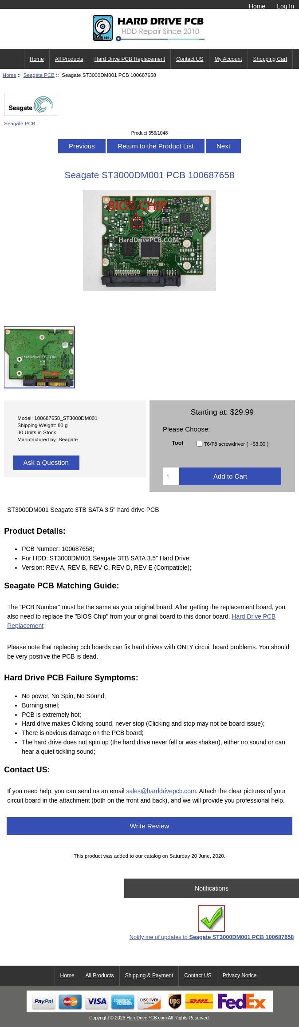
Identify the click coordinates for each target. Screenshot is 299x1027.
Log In (285, 6)
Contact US (189, 59)
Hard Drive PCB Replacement (129, 59)
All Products (69, 59)
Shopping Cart (270, 59)
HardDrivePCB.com (146, 1017)
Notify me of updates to (212, 922)
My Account (228, 59)
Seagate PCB (39, 75)
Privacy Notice (240, 975)
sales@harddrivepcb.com (161, 791)
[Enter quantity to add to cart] (171, 476)
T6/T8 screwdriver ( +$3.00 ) (236, 444)
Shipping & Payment (149, 975)
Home (257, 6)
